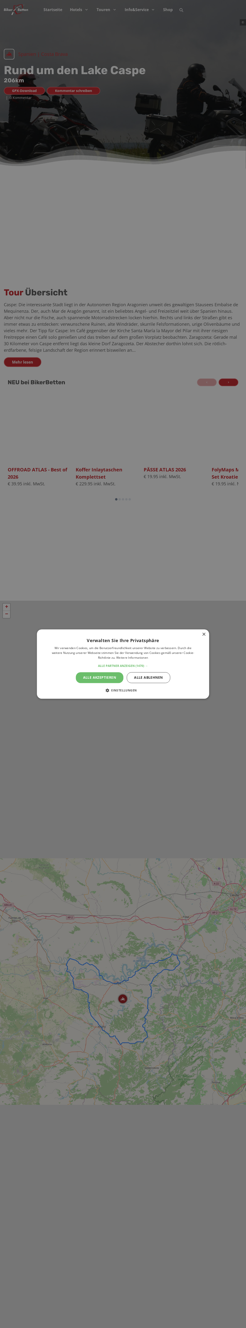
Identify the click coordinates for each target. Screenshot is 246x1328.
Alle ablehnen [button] (148, 677)
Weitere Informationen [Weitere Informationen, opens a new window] (132, 658)
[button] (123, 666)
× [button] (203, 634)
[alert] (123, 664)
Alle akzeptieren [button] (99, 677)
